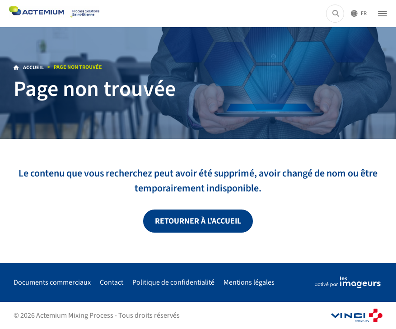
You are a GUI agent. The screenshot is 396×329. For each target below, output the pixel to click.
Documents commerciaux (52, 282)
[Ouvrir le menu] (382, 14)
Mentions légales (249, 282)
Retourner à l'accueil (198, 221)
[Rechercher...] (335, 14)
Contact (111, 282)
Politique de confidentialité (173, 282)
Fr (364, 13)
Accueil (33, 68)
